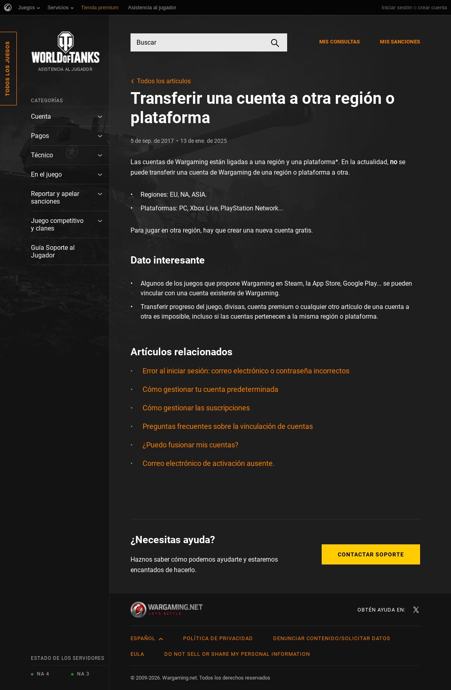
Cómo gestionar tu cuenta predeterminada (210, 389)
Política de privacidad (218, 638)
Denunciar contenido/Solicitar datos (331, 638)
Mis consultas (339, 42)
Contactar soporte (371, 554)
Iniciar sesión (397, 7)
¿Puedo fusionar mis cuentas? (191, 445)
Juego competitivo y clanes (57, 224)
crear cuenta (432, 7)
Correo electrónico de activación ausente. (209, 463)
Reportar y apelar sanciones (55, 197)
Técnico (42, 155)
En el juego (46, 174)
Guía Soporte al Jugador (53, 251)
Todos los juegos (7, 68)
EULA (137, 654)
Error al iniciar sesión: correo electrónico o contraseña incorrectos (246, 371)
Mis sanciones (400, 42)
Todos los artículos (164, 81)
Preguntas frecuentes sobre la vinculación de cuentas (228, 426)
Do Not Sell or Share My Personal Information (237, 654)
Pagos (40, 136)
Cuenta (41, 116)
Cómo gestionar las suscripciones (196, 408)
